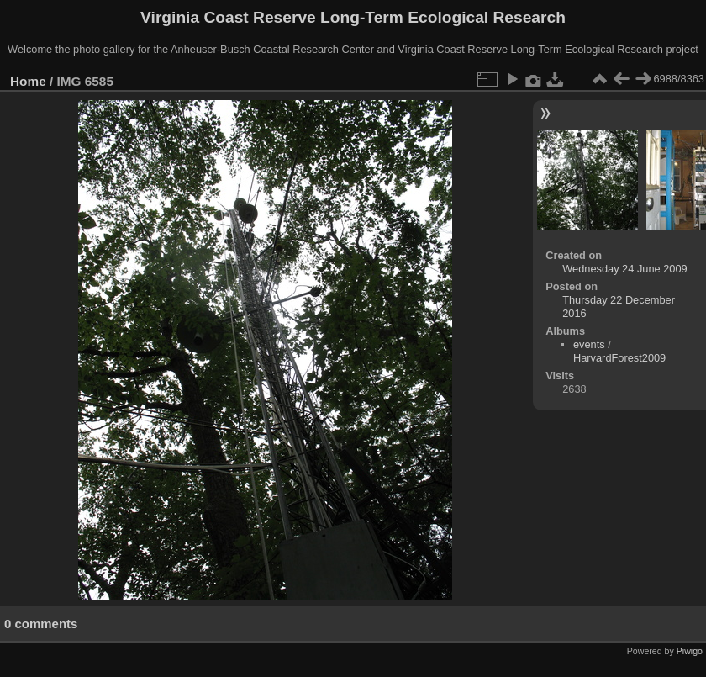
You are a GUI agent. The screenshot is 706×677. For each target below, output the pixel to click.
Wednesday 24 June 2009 (624, 268)
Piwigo (690, 651)
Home (28, 81)
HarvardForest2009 (619, 358)
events (589, 344)
